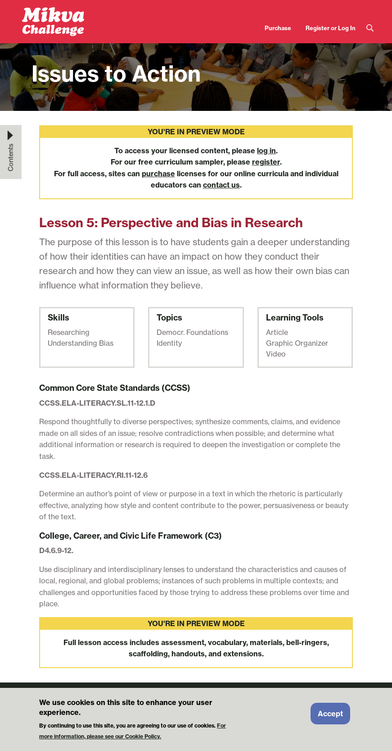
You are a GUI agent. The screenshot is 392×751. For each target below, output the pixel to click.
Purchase (278, 28)
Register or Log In (331, 28)
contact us (221, 184)
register (266, 161)
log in (266, 150)
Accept (330, 716)
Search (370, 28)
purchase (158, 173)
